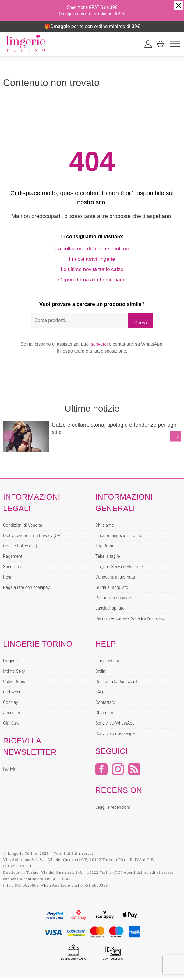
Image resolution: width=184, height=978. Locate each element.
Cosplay (10, 702)
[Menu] (175, 44)
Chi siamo (104, 525)
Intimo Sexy (14, 671)
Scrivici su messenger (115, 733)
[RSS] (134, 773)
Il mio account (108, 660)
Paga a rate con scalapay (26, 587)
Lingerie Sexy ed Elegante (119, 566)
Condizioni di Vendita (22, 525)
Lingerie (10, 660)
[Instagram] (118, 773)
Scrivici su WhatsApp (115, 723)
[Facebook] (101, 773)
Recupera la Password (116, 681)
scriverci (99, 343)
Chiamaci (104, 712)
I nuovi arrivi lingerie (92, 259)
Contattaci (105, 702)
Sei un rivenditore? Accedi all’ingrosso (130, 618)
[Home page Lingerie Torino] (26, 44)
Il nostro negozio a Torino (118, 535)
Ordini (100, 671)
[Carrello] (160, 44)
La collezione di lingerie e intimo (92, 249)
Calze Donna (15, 681)
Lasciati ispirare (110, 608)
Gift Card (11, 723)
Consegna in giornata (115, 577)
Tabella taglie (107, 556)
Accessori (12, 712)
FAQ (99, 692)
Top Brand (105, 545)
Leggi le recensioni (112, 807)
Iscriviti (9, 769)
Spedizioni (12, 566)
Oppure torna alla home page (92, 280)
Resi (7, 577)
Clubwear (12, 692)
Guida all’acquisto (111, 587)
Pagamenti (13, 556)
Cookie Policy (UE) (20, 545)
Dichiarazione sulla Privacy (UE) (32, 535)
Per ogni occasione (113, 597)
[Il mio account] (148, 44)
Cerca (140, 323)
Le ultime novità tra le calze (92, 269)
